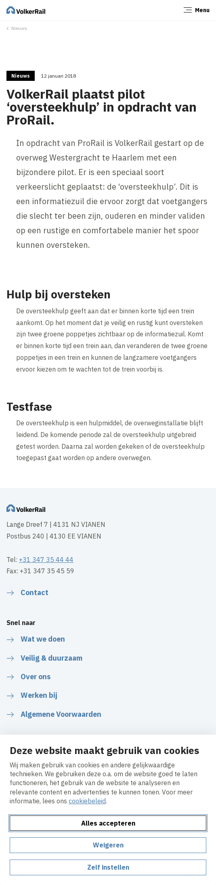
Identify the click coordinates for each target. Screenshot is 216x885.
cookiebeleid (87, 801)
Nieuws (19, 28)
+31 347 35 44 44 (46, 560)
